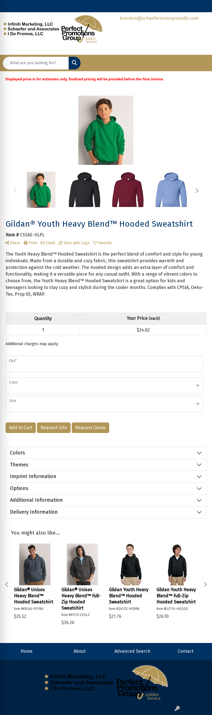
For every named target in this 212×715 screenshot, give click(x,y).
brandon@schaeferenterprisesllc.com (158, 18)
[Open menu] (200, 63)
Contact (185, 651)
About (80, 651)
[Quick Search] (36, 63)
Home (27, 651)
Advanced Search (132, 651)
